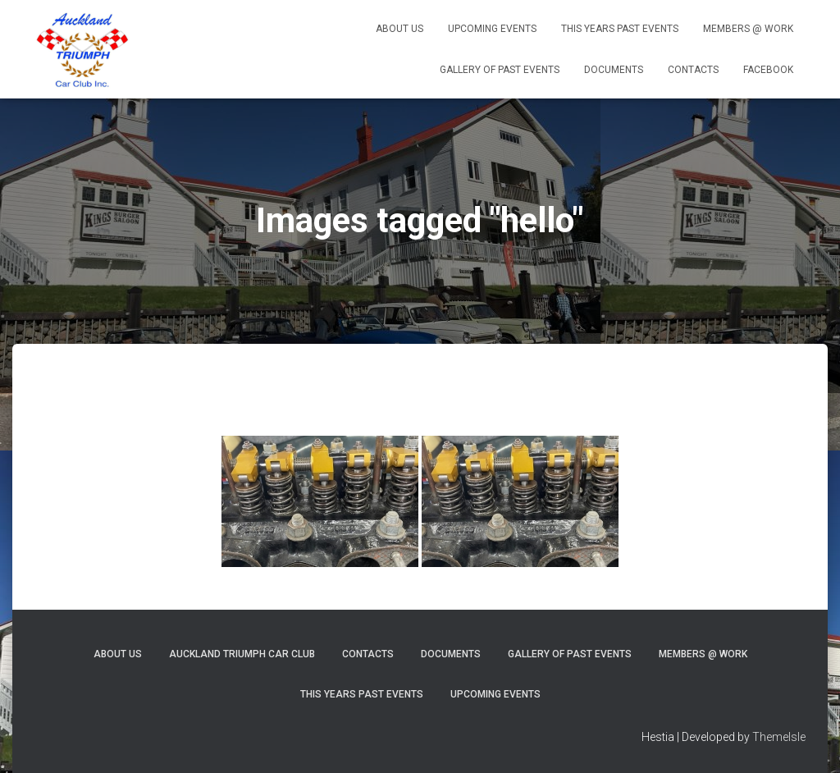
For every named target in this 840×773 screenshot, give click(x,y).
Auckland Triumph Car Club (242, 654)
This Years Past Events (619, 28)
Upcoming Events (492, 28)
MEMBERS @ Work (748, 28)
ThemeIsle (779, 736)
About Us (399, 28)
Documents (613, 69)
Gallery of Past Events (499, 69)
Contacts (693, 69)
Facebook (768, 69)
